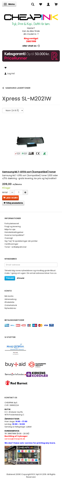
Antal (5, 192)
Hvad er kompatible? (14, 235)
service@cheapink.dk (16, 437)
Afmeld (20, 278)
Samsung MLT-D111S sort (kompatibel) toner (29, 171)
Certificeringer (11, 244)
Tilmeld (10, 278)
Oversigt (9, 238)
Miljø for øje (10, 229)
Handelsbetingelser (14, 232)
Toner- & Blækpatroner (16, 247)
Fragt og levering (13, 226)
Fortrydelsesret (12, 223)
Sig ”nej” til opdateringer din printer (21, 241)
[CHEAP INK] (31, 18)
